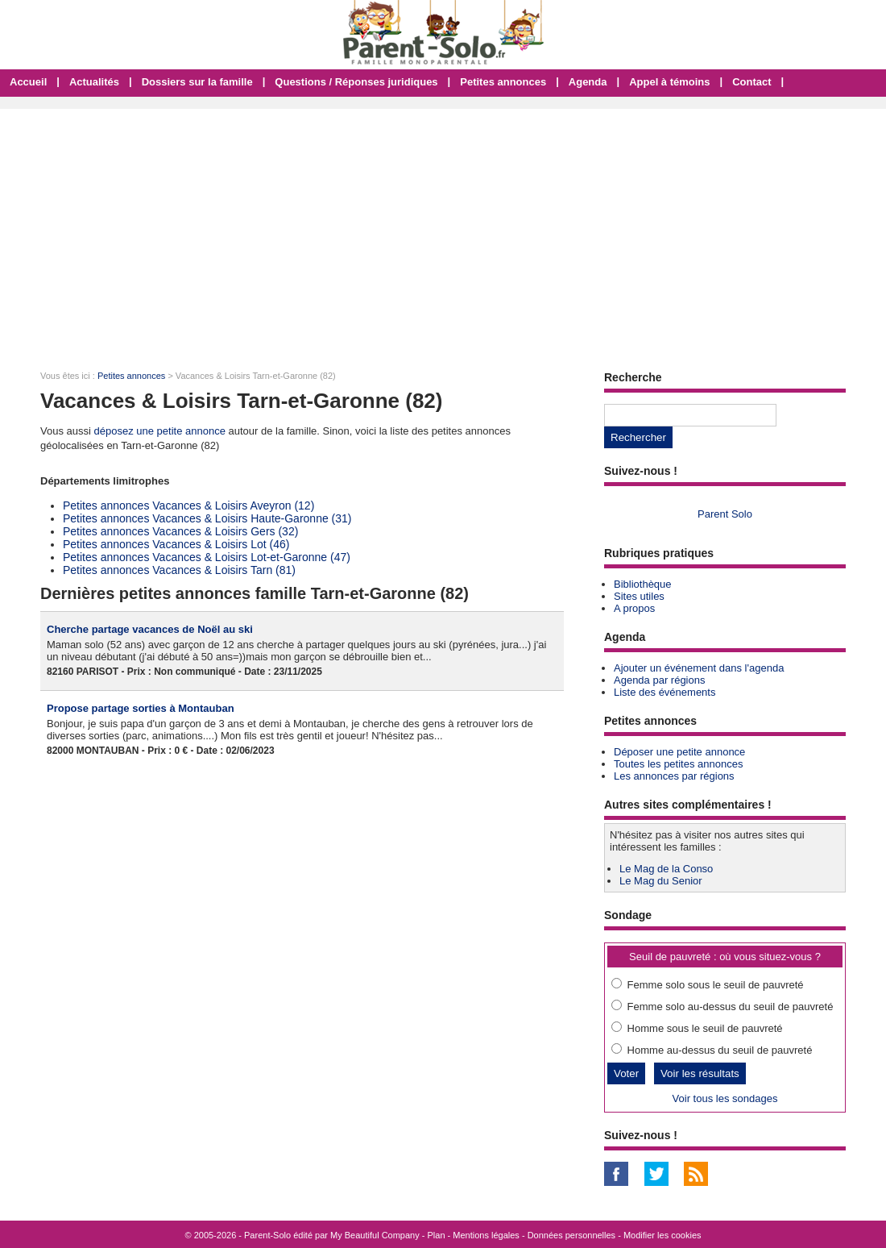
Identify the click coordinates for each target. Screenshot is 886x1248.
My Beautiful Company (375, 1235)
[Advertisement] (443, 230)
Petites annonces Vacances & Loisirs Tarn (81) (179, 570)
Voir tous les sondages (725, 1098)
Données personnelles (571, 1235)
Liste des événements (664, 692)
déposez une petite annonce (160, 431)
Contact (751, 82)
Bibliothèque (643, 584)
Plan (436, 1235)
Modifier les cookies (662, 1235)
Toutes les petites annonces (678, 764)
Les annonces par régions (674, 776)
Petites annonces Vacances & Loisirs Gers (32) (180, 531)
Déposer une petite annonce (679, 752)
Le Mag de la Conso (666, 869)
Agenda (588, 82)
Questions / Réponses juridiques (356, 82)
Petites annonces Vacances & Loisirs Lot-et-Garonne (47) (206, 557)
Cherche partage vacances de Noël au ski (150, 629)
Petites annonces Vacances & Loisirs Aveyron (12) (188, 505)
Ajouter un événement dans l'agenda (699, 668)
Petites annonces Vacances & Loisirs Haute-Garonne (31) (207, 518)
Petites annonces (503, 82)
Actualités (94, 82)
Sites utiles (639, 596)
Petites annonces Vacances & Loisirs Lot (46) (176, 544)
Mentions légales (486, 1235)
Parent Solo (725, 514)
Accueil (28, 82)
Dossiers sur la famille (197, 82)
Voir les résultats (699, 1073)
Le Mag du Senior (660, 881)
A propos (634, 608)
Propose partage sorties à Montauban (140, 708)
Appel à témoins (669, 82)
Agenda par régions (659, 680)
